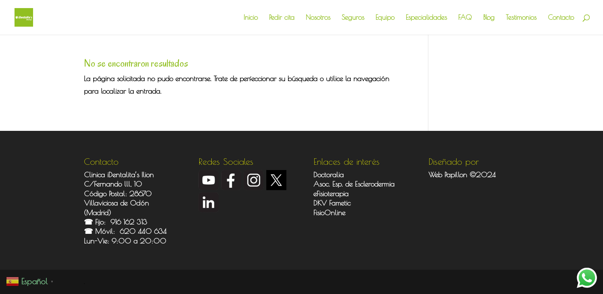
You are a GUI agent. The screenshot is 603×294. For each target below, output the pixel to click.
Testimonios (521, 18)
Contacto (561, 18)
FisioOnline (329, 212)
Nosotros (318, 18)
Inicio (251, 18)
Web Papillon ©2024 (462, 174)
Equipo (385, 18)
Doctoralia (328, 174)
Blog (489, 18)
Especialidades (426, 18)
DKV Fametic (332, 203)
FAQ (465, 18)
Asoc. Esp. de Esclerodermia (355, 184)
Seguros (353, 18)
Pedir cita (281, 18)
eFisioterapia (330, 193)
